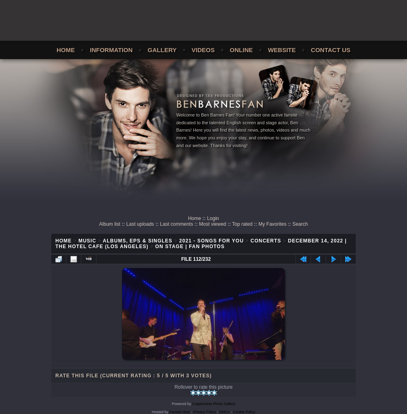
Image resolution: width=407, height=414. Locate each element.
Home (66, 49)
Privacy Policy (204, 412)
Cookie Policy (244, 412)
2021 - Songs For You (211, 241)
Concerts (266, 241)
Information (111, 49)
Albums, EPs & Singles (138, 241)
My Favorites (272, 224)
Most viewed (212, 224)
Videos (203, 49)
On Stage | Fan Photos (190, 246)
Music (87, 241)
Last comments (176, 224)
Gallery (162, 49)
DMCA (224, 412)
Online (241, 49)
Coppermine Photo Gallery (213, 404)
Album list (109, 224)
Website (281, 49)
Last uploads (140, 224)
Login (213, 218)
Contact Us (330, 49)
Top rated (242, 224)
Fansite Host (179, 412)
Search (300, 224)
